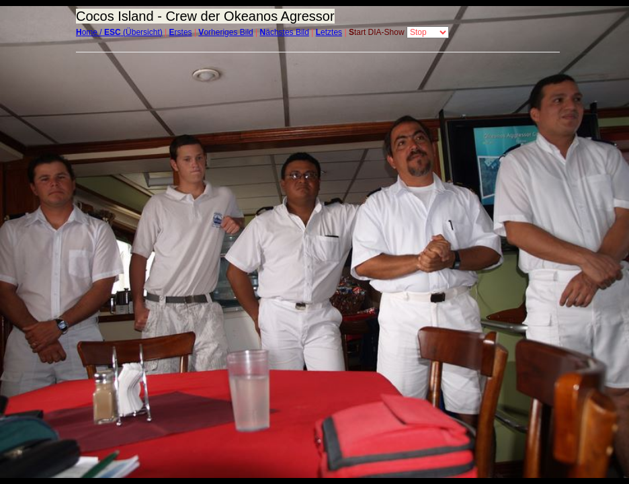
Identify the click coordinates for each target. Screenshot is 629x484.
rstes (180, 32)
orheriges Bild (225, 32)
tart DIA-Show (377, 32)
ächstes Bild (284, 32)
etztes (329, 32)
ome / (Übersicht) (119, 32)
